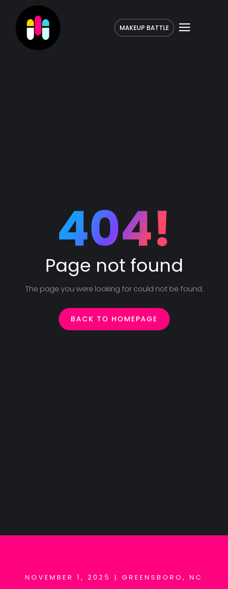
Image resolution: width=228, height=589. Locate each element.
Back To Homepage (114, 319)
